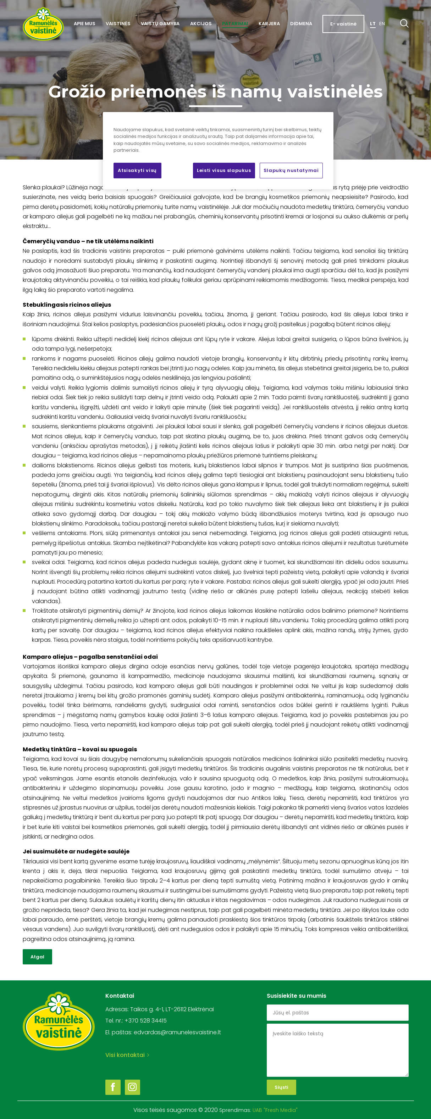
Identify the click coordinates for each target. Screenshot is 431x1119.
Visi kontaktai (127, 1055)
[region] (218, 150)
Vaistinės (118, 23)
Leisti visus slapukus (224, 170)
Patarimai (235, 23)
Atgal (37, 956)
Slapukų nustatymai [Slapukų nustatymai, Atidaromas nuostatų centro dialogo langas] (291, 170)
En (382, 23)
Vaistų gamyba (160, 23)
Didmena (301, 23)
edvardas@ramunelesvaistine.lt (177, 1032)
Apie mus (84, 23)
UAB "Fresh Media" (275, 1110)
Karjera (269, 23)
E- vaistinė (343, 24)
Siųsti (281, 1087)
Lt (373, 23)
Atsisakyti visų (137, 170)
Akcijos (201, 23)
